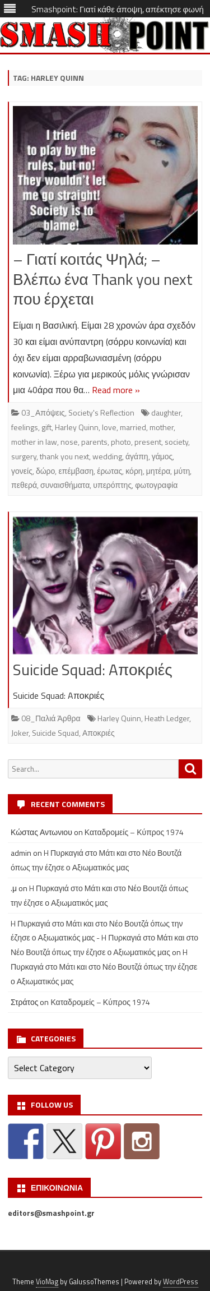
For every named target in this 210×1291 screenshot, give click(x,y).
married (133, 427)
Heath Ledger (166, 718)
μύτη (182, 471)
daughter (166, 412)
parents (94, 442)
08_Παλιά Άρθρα (51, 718)
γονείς (21, 471)
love (109, 427)
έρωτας (109, 471)
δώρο (45, 471)
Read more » (116, 389)
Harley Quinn (77, 427)
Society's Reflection (101, 412)
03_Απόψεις (43, 412)
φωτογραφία (156, 485)
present (147, 442)
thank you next (64, 456)
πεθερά (24, 485)
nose (69, 442)
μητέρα (158, 471)
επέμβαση (76, 471)
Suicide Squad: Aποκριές (92, 669)
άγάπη (136, 456)
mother (162, 427)
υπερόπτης (112, 485)
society (176, 442)
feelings (24, 427)
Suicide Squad (55, 733)
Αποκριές (98, 733)
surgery (23, 456)
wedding (107, 456)
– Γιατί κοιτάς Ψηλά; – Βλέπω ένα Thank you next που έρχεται (103, 279)
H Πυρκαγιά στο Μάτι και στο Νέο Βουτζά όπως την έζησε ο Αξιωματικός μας (104, 966)
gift (46, 427)
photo (121, 442)
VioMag (47, 1281)
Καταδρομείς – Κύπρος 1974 (134, 832)
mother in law (34, 442)
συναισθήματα (65, 485)
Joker (20, 733)
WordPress (180, 1281)
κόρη (133, 471)
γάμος (162, 456)
